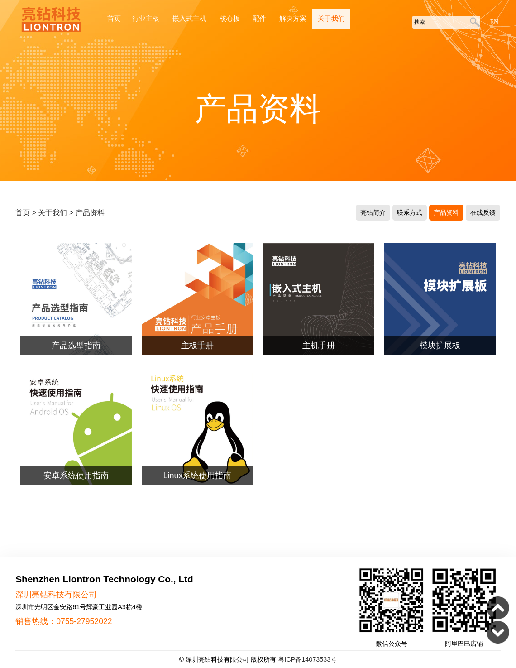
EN (494, 22)
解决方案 (292, 18)
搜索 (473, 22)
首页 (114, 18)
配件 (260, 18)
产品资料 (90, 212)
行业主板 (146, 18)
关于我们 (331, 18)
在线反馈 (483, 212)
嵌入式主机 (190, 18)
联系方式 (409, 212)
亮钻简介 (373, 212)
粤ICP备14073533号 (307, 659)
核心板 (231, 18)
